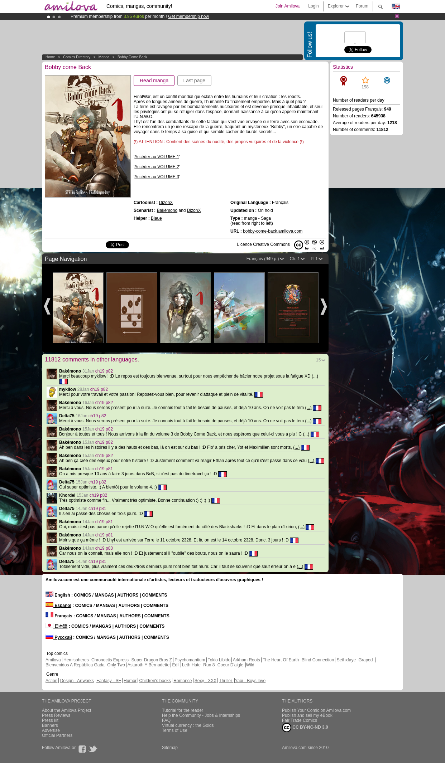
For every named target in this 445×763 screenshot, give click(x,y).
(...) (315, 376)
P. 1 (314, 258)
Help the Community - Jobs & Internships (201, 715)
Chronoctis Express (110, 659)
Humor (130, 680)
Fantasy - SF (108, 680)
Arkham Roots (246, 659)
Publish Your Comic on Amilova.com (316, 710)
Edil (176, 664)
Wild (250, 664)
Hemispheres (76, 659)
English (58, 595)
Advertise (51, 730)
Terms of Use (174, 730)
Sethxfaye (346, 659)
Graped (365, 659)
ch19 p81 (104, 468)
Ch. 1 (295, 258)
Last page (194, 80)
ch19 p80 (104, 548)
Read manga (154, 80)
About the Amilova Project (66, 710)
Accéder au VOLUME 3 (156, 176)
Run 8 (209, 664)
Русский (59, 637)
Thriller (226, 680)
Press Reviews (56, 715)
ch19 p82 (104, 371)
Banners (50, 725)
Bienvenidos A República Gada (75, 664)
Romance (182, 680)
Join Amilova (288, 6)
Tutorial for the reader (182, 710)
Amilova (53, 659)
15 (318, 360)
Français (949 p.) (263, 258)
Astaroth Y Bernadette (149, 664)
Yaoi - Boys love (250, 680)
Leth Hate (191, 664)
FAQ (166, 720)
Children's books (155, 680)
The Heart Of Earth (281, 659)
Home (50, 57)
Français (59, 615)
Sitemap (170, 747)
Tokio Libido (219, 659)
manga (104, 57)
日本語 (56, 626)
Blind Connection (318, 659)
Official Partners (57, 735)
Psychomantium (189, 659)
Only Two (116, 664)
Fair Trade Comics (299, 720)
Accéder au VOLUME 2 (156, 166)
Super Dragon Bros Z (151, 659)
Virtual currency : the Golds (188, 725)
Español (58, 605)
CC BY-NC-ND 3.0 (305, 727)
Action (51, 680)
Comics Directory (76, 57)
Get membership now (188, 16)
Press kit (50, 720)
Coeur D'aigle (231, 664)
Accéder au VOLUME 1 (156, 156)
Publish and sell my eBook (307, 715)
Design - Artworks (77, 680)
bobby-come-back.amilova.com (272, 231)
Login (313, 6)
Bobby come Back (132, 57)
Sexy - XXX (205, 680)
